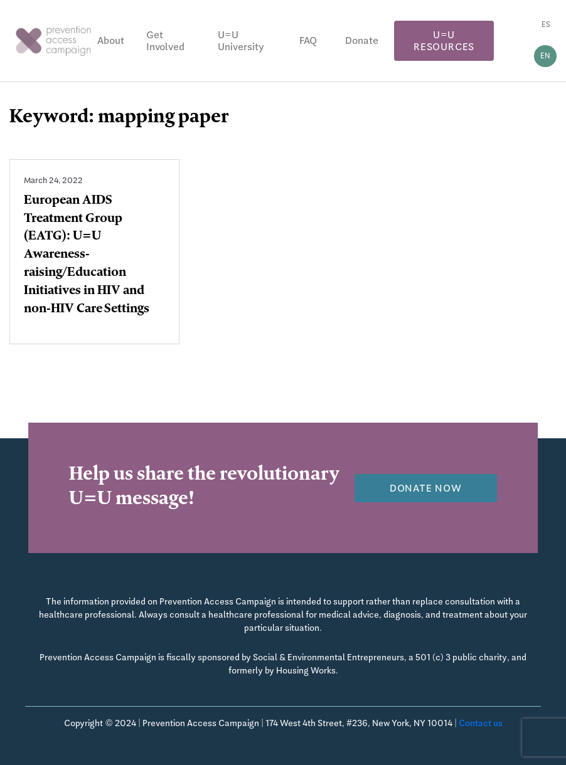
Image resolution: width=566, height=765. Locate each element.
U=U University (241, 41)
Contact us (481, 723)
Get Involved (165, 41)
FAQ (308, 40)
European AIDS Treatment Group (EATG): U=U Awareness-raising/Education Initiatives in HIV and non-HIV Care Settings (86, 255)
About (110, 40)
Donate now (426, 488)
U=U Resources (444, 41)
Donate (361, 40)
